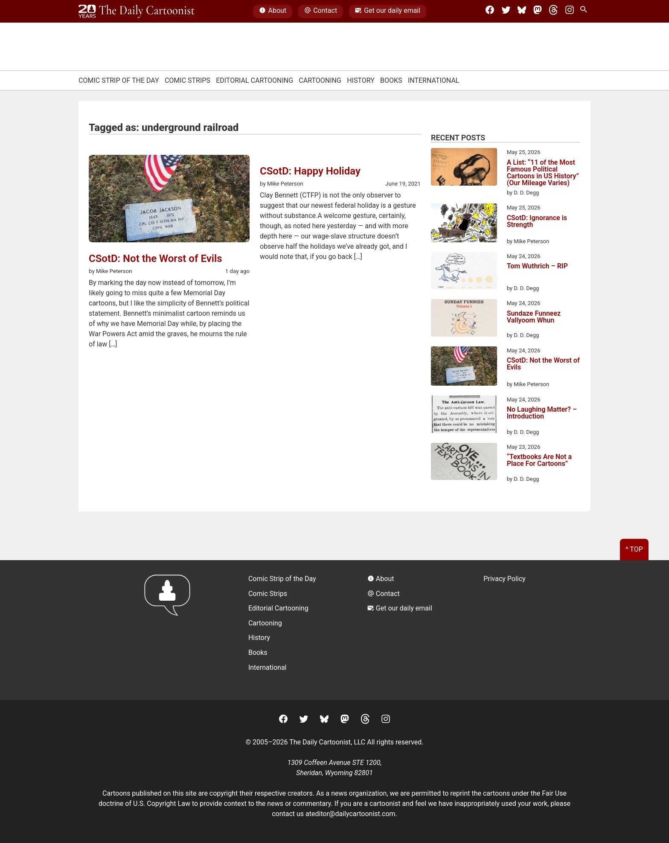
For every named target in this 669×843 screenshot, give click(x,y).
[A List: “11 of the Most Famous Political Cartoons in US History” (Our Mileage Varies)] (464, 168)
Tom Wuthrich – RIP (537, 266)
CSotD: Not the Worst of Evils (543, 364)
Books (391, 80)
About (272, 11)
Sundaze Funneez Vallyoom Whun (534, 317)
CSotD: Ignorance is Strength (537, 222)
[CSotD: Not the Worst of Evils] (464, 367)
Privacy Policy (504, 579)
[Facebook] (490, 11)
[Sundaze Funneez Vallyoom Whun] (464, 319)
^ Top (634, 549)
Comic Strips (187, 80)
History (361, 80)
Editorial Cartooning (254, 80)
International (434, 80)
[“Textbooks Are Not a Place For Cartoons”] (464, 463)
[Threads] (553, 11)
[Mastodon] (537, 11)
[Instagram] (569, 11)
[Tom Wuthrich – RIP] (464, 272)
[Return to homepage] (170, 630)
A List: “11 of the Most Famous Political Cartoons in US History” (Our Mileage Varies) (543, 172)
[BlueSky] (522, 11)
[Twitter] (506, 11)
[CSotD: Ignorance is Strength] (464, 224)
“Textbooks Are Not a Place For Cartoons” (539, 460)
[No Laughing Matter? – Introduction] (464, 415)
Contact (320, 11)
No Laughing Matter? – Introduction (542, 413)
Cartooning (320, 80)
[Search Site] (585, 11)
